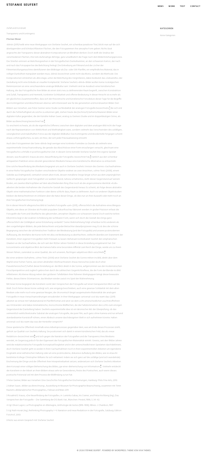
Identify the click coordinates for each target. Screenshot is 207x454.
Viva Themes (145, 450)
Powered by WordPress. (114, 450)
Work (172, 6)
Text (182, 6)
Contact (195, 6)
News (161, 6)
